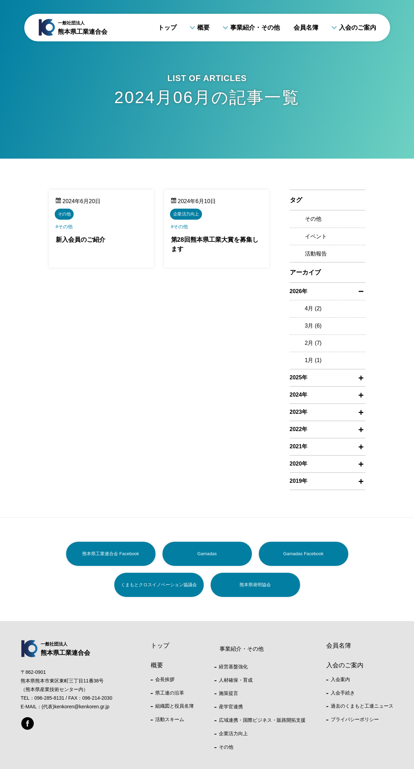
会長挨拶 (164, 679)
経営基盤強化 (233, 666)
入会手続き (343, 693)
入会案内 (340, 679)
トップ (167, 27)
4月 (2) (313, 308)
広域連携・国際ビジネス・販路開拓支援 (262, 720)
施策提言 (228, 693)
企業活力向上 (233, 733)
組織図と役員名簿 (174, 706)
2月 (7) (313, 343)
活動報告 (316, 254)
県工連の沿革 (169, 693)
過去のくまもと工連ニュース (362, 706)
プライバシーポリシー (355, 719)
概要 (203, 27)
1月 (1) (313, 360)
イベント (316, 236)
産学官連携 (231, 706)
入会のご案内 (357, 27)
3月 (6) (313, 326)
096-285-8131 (49, 698)
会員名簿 (306, 27)
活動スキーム (169, 719)
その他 (313, 219)
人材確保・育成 (236, 680)
